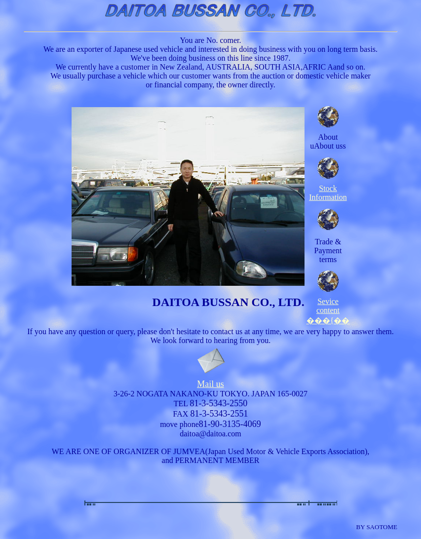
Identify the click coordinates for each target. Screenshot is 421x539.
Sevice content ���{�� (328, 307)
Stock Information (327, 192)
